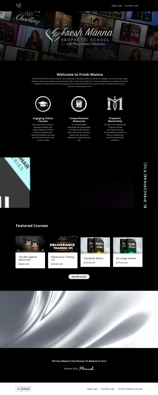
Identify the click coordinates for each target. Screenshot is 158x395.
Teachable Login (131, 5)
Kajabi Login (116, 5)
